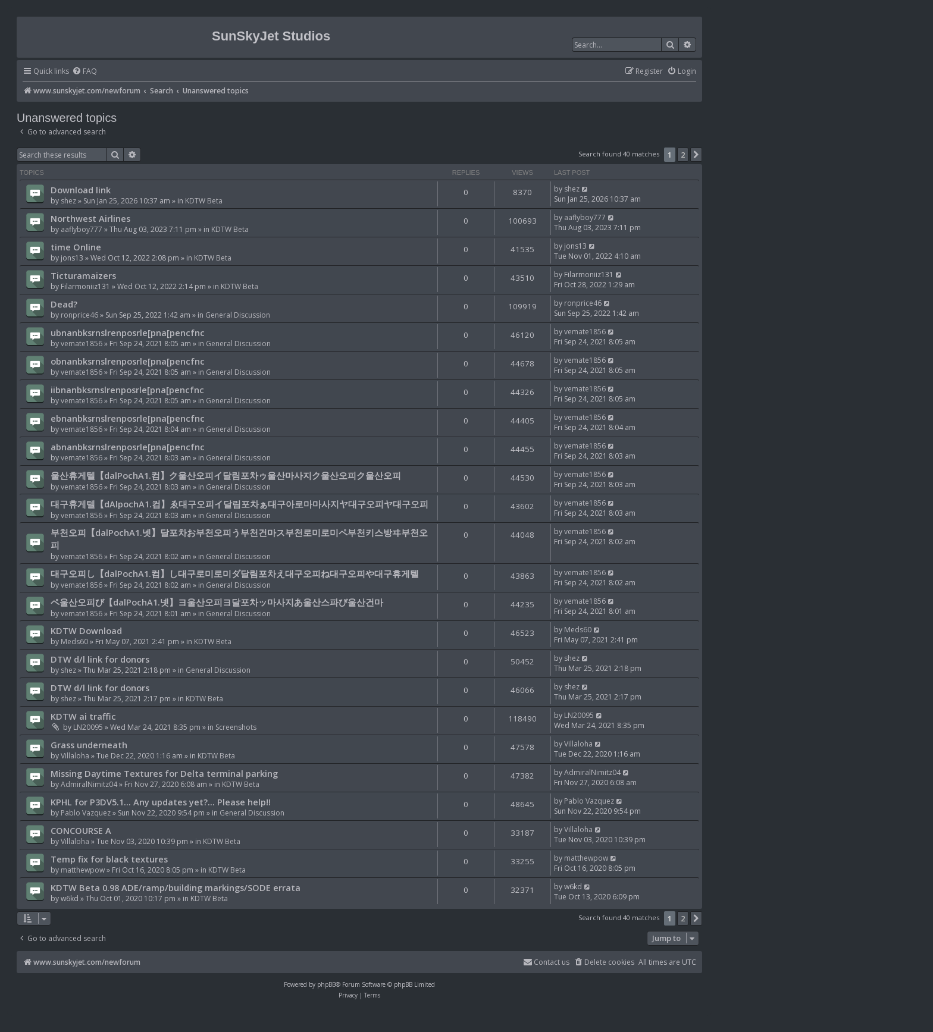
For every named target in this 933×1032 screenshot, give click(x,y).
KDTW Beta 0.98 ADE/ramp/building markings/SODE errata (175, 887)
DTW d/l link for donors (100, 659)
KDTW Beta (204, 201)
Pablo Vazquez (86, 813)
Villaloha (75, 756)
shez (68, 201)
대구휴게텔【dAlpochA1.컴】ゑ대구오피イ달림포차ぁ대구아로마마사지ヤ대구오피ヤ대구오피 (239, 504)
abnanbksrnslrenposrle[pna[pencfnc (128, 447)
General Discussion (237, 315)
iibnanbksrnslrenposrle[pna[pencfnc (127, 390)
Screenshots (235, 727)
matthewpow (83, 870)
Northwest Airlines (90, 218)
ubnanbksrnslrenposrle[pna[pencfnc (128, 332)
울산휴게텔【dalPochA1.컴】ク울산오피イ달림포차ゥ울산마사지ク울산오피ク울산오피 (226, 475)
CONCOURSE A (81, 830)
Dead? (64, 304)
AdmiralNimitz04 (89, 784)
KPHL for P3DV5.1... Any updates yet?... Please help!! (161, 802)
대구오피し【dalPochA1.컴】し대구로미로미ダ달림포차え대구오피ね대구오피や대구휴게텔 (235, 573)
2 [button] (683, 154)
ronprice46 (79, 315)
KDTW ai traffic (83, 716)
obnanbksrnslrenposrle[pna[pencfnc (128, 361)
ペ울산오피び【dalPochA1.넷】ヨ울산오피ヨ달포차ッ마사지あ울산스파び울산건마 (217, 602)
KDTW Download (86, 630)
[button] (696, 155)
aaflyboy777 (81, 229)
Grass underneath (89, 745)
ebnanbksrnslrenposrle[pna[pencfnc (128, 418)
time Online (76, 247)
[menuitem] (84, 72)
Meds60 (74, 641)
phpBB (326, 984)
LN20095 (88, 727)
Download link (81, 190)
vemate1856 (81, 343)
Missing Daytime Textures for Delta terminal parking (164, 773)
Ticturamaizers (83, 275)
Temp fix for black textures (109, 859)
